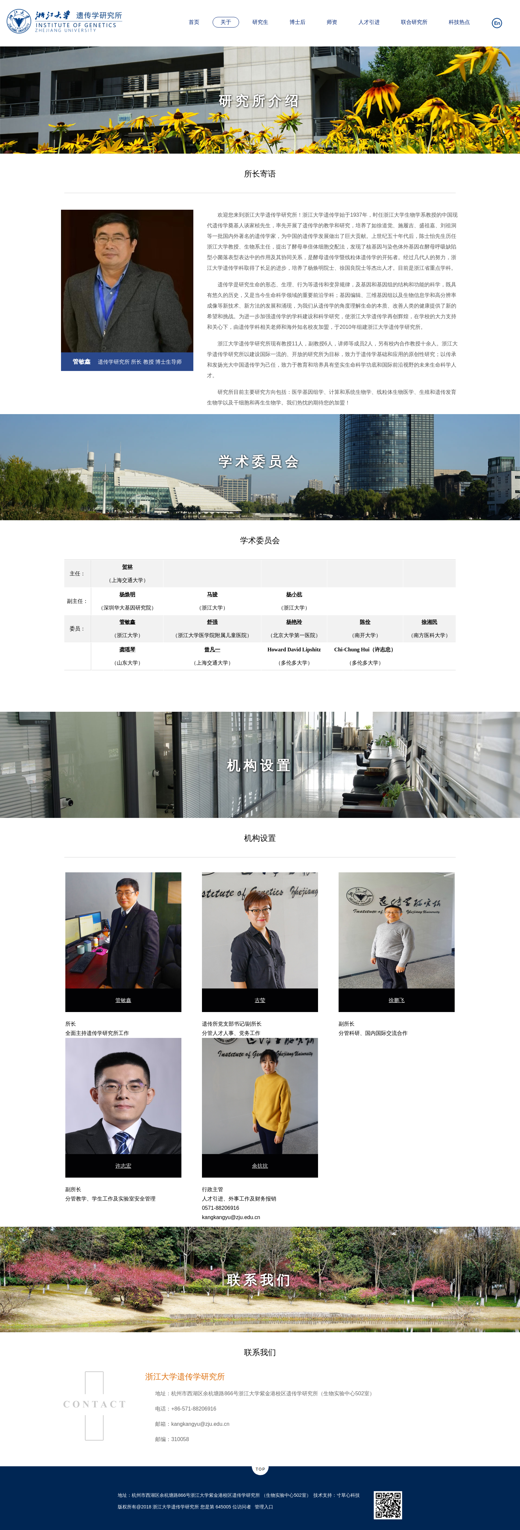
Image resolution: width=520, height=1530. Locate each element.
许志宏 (123, 1166)
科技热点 (459, 22)
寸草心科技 (348, 1495)
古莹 (260, 1000)
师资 (332, 22)
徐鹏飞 (397, 1000)
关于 (226, 22)
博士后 (297, 22)
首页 (194, 22)
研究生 (260, 22)
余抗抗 (260, 1166)
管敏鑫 (123, 1000)
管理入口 (264, 1506)
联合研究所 (414, 22)
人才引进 (369, 22)
